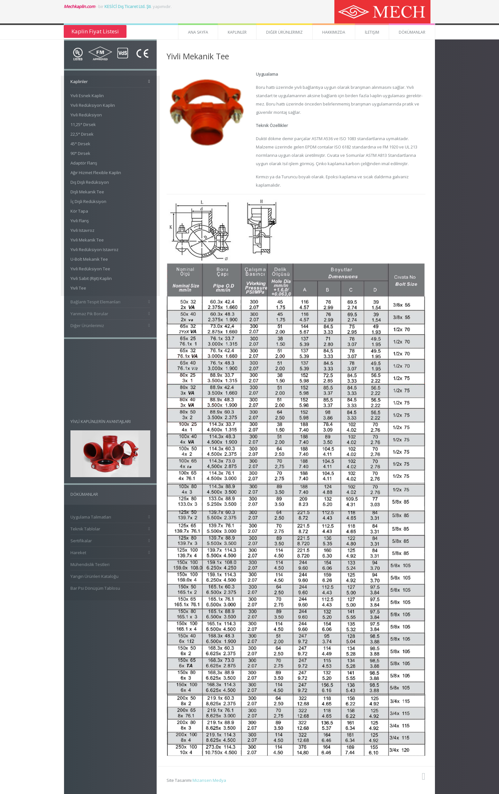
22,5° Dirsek (82, 134)
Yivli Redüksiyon (86, 115)
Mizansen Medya (209, 780)
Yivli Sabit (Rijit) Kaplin (91, 278)
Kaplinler (237, 32)
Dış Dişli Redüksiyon (89, 182)
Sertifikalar (81, 541)
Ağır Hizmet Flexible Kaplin (95, 172)
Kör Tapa (79, 211)
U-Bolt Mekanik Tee (89, 259)
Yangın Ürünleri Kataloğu (94, 576)
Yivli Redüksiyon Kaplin (92, 105)
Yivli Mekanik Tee (87, 240)
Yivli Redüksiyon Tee (90, 269)
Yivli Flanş (79, 221)
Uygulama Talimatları (90, 517)
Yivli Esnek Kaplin (87, 95)
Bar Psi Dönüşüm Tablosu (95, 588)
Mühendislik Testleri (90, 564)
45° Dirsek (80, 144)
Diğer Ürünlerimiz (284, 32)
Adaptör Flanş (83, 163)
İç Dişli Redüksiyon (88, 201)
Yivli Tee (78, 288)
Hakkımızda (333, 32)
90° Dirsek (80, 153)
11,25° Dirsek (83, 124)
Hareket (78, 552)
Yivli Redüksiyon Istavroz (94, 249)
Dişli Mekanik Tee (87, 192)
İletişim (372, 32)
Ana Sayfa (198, 32)
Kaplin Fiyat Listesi (95, 31)
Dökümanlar (412, 32)
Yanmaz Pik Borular (89, 314)
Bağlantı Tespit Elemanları (95, 302)
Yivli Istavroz (82, 230)
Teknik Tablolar (85, 529)
